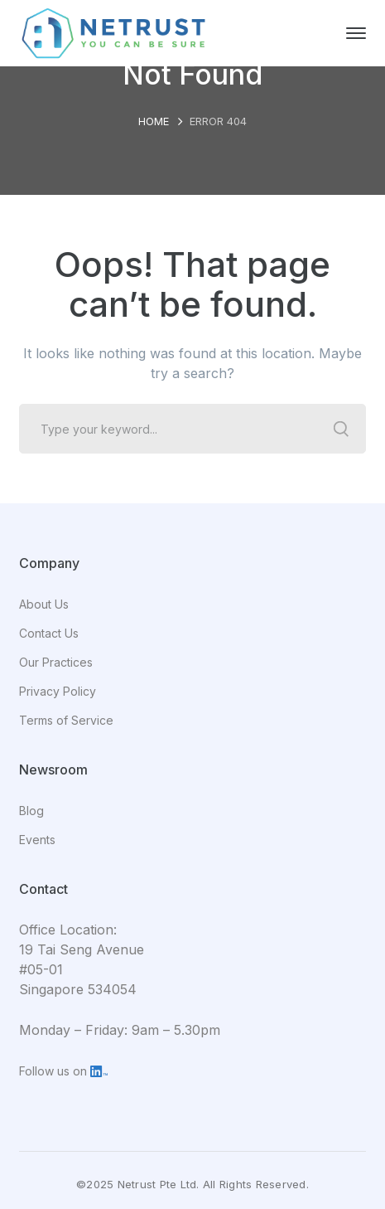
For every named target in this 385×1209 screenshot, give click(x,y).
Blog (31, 811)
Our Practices (56, 662)
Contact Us (49, 633)
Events (37, 840)
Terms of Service (66, 720)
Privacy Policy (57, 691)
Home (153, 121)
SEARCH (341, 429)
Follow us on (63, 1071)
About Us (44, 604)
